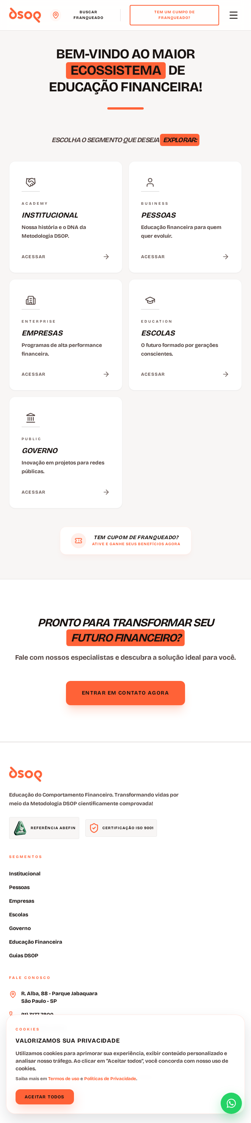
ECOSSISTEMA (116, 70)
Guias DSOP (23, 955)
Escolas (18, 914)
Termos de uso (63, 1078)
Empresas (21, 901)
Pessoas (19, 887)
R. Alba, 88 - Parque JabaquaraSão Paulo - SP (59, 997)
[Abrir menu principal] (233, 15)
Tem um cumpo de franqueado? (174, 15)
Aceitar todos (45, 1096)
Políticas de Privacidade (110, 1078)
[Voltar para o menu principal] (25, 15)
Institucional (25, 873)
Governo (20, 928)
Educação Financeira (35, 942)
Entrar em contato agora (125, 693)
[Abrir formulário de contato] (231, 1103)
